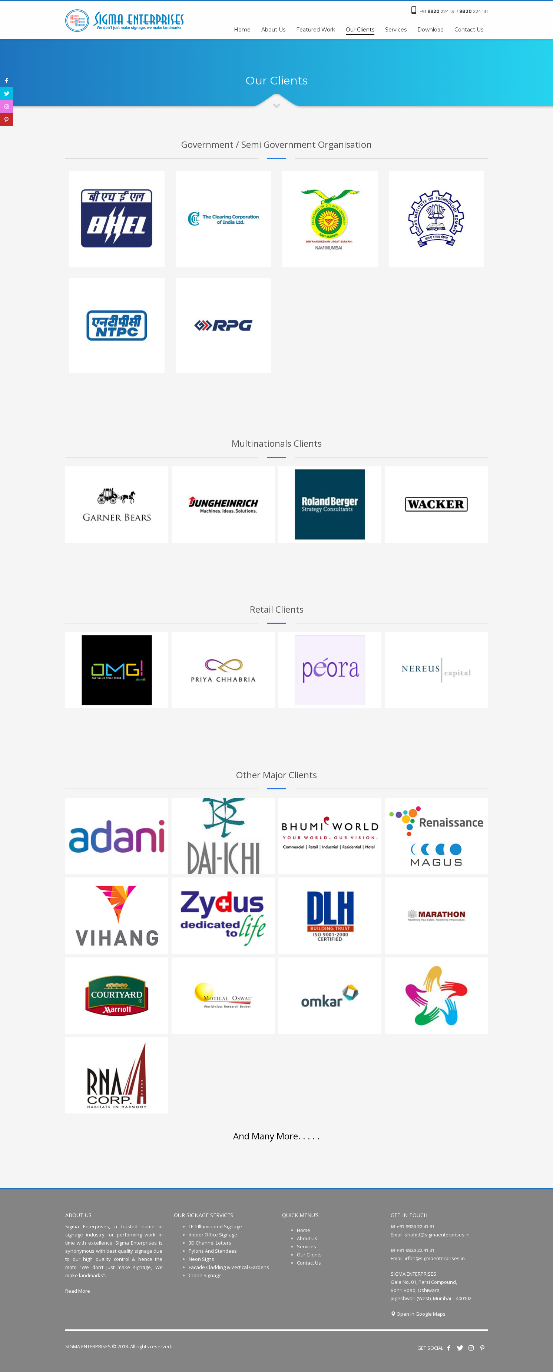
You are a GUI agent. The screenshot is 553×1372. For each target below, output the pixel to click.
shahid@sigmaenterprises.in (437, 1234)
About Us (307, 1238)
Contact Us (309, 1262)
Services (306, 1246)
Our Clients (309, 1254)
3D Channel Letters (210, 1242)
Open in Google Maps (418, 1314)
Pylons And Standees (213, 1251)
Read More (77, 1291)
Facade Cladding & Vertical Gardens (229, 1267)
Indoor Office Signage (213, 1234)
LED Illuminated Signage (215, 1226)
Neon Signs (201, 1259)
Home (303, 1230)
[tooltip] (6, 80)
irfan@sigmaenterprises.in (435, 1258)
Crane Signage (205, 1275)
